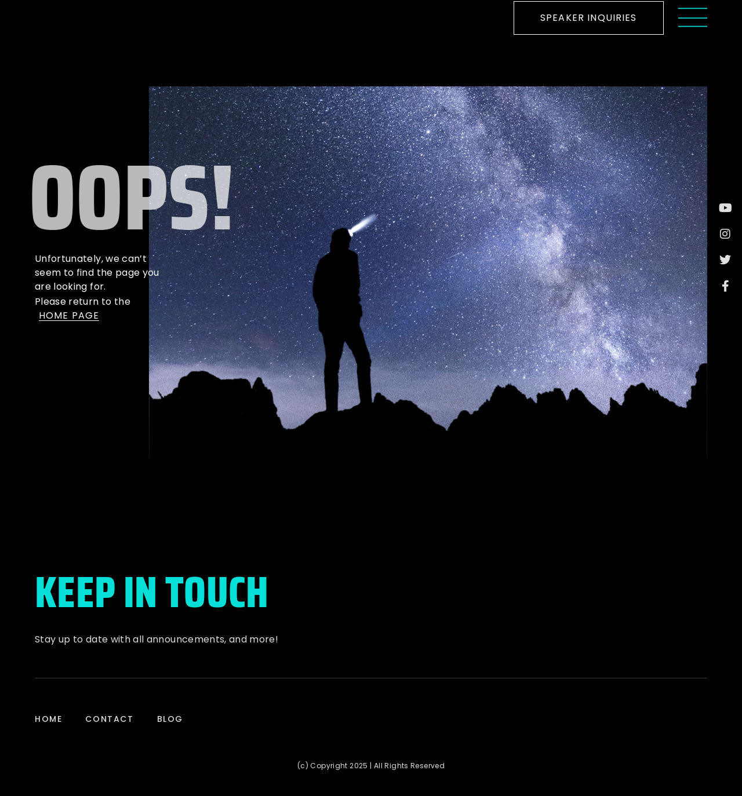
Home (48, 719)
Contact (109, 719)
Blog (170, 719)
